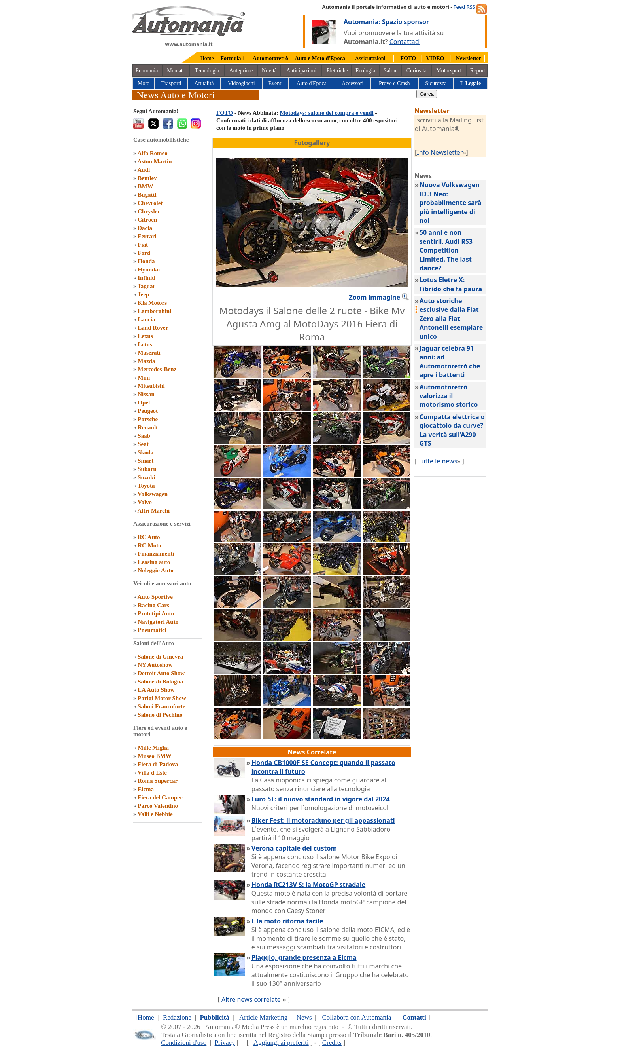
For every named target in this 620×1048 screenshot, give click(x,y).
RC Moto (149, 545)
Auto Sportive (155, 597)
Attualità (204, 83)
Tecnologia (207, 71)
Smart (145, 461)
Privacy (225, 1042)
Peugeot (148, 411)
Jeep (143, 294)
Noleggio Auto (155, 570)
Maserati (149, 352)
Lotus (145, 344)
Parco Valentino (158, 806)
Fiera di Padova (158, 764)
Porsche (148, 419)
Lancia (146, 319)
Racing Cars (153, 605)
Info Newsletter (440, 152)
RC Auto (149, 537)
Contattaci (404, 41)
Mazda (146, 361)
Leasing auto (154, 562)
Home (207, 58)
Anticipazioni (301, 71)
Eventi (275, 83)
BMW (145, 186)
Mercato (176, 71)
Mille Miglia (153, 747)
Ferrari (147, 236)
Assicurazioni (370, 58)
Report (477, 71)
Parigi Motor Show (162, 698)
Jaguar (146, 286)
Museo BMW (154, 756)
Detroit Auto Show (161, 673)
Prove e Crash (394, 83)
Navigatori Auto (158, 622)
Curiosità (416, 71)
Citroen (147, 219)
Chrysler (149, 211)
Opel (144, 402)
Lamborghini (154, 311)
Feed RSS (464, 6)
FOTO (224, 113)
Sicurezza (435, 83)
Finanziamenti (156, 554)
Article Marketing (263, 1017)
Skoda (145, 452)
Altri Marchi (153, 510)
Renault (148, 427)
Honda (146, 261)
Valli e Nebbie (155, 814)
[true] (339, 94)
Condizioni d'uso (183, 1042)
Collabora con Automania (356, 1017)
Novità (269, 71)
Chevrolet (150, 203)
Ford (144, 253)
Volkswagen (153, 494)
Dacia (145, 228)
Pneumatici (152, 630)
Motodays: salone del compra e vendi (327, 113)
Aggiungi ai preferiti (281, 1042)
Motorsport (448, 71)
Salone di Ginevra (160, 656)
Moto (143, 83)
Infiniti (146, 278)
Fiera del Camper (160, 797)
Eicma (146, 789)
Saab (144, 436)
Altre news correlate (251, 999)
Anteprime (241, 71)
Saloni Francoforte (161, 706)
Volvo (145, 502)
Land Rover (153, 328)
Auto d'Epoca (312, 83)
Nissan (146, 394)
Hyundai (149, 269)
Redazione (177, 1017)
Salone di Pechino (160, 715)
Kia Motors (152, 303)
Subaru (147, 469)
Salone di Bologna (160, 681)
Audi (143, 170)
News (304, 1017)
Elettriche (337, 71)
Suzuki (146, 477)
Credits (332, 1042)
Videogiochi (241, 83)
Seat (143, 444)
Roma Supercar (158, 781)
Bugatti (147, 195)
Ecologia (365, 71)
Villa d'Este (152, 772)
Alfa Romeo (152, 153)
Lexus (145, 336)
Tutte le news (437, 461)
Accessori (352, 83)
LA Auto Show (156, 690)
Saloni (391, 71)
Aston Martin (154, 161)
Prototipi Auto (156, 613)
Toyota (146, 485)
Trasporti (171, 83)
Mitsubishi (151, 386)
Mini (144, 377)
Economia (147, 71)
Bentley (147, 178)
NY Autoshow (155, 665)
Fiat (143, 244)
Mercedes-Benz (157, 369)
